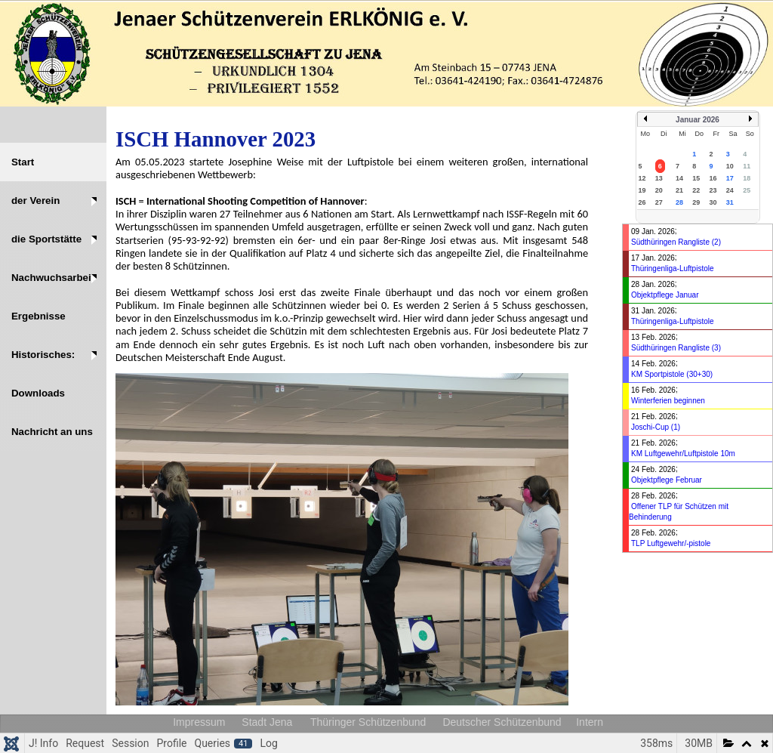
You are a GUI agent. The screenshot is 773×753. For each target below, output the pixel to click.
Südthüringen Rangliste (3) (676, 348)
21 (679, 190)
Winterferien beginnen (668, 401)
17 (730, 178)
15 (696, 178)
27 (659, 202)
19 (642, 190)
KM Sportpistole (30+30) (672, 374)
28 (679, 202)
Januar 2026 (697, 120)
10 (730, 166)
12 (642, 178)
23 (713, 190)
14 (679, 178)
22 (696, 190)
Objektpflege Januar (665, 295)
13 (659, 178)
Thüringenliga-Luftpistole (672, 268)
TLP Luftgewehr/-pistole (670, 543)
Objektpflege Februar (666, 480)
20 (659, 190)
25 (746, 190)
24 (730, 190)
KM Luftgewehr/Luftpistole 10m (683, 453)
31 (730, 202)
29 (696, 202)
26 (642, 202)
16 (713, 178)
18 (746, 178)
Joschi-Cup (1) (655, 427)
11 (746, 166)
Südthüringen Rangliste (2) (676, 242)
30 (713, 202)
